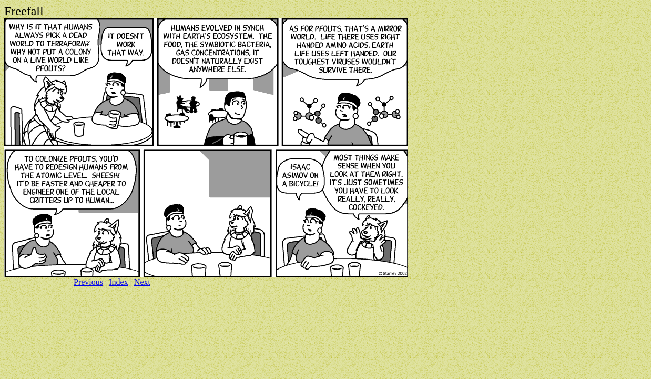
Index (118, 281)
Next (142, 281)
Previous (88, 281)
